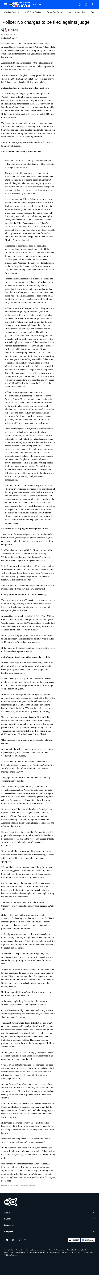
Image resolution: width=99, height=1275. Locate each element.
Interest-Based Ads (21, 1252)
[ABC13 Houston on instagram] (19, 1240)
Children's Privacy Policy (57, 1250)
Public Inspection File (37, 1252)
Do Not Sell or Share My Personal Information (31, 1250)
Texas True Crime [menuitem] (54, 12)
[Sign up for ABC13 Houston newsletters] (25, 1240)
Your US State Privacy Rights (77, 1250)
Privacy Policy (9, 1250)
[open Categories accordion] (49, 1225)
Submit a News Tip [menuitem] (76, 12)
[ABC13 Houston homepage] (19, 4)
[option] (14, 12)
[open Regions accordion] (49, 1219)
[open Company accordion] (49, 1231)
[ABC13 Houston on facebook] (6, 1240)
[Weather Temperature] (72, 4)
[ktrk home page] (10, 1202)
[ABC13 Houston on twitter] (12, 1240)
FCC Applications (53, 1252)
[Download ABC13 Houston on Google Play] (88, 1240)
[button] (5, 4)
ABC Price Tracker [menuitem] (33, 12)
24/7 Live (37, 4)
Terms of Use (8, 1252)
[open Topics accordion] (49, 1212)
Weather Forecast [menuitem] (11, 12)
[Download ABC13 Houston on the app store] (74, 1240)
